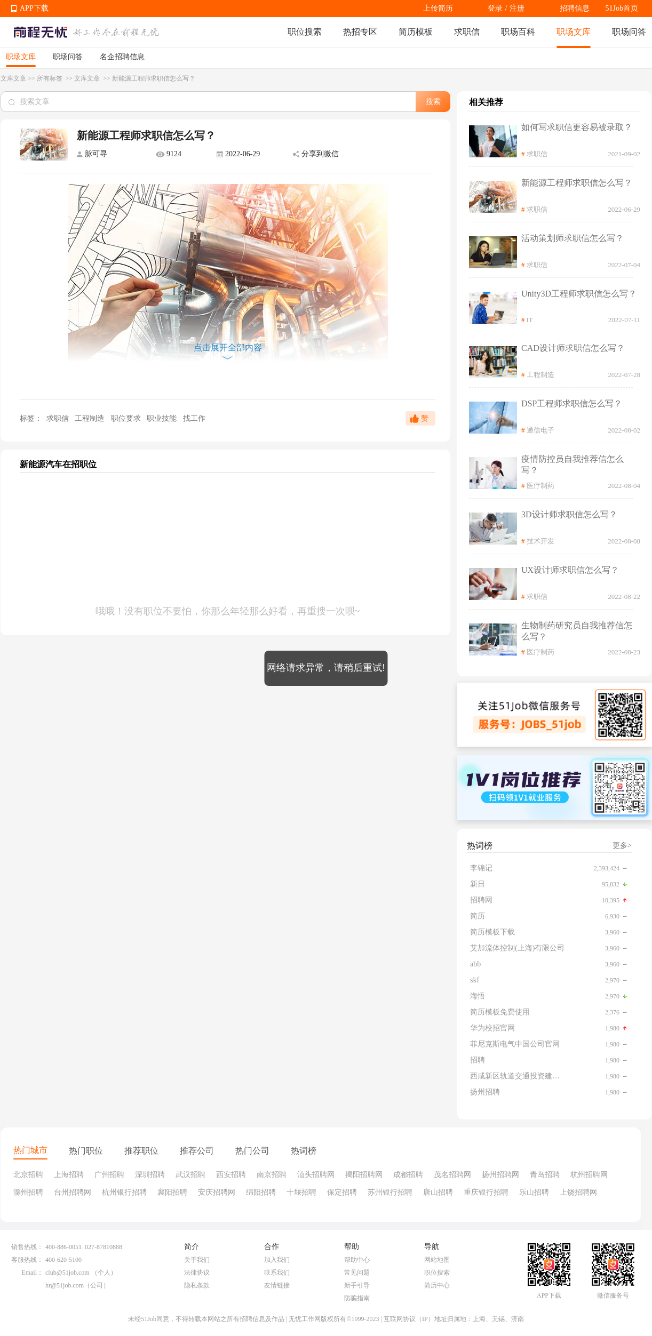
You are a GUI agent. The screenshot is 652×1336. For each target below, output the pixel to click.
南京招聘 (272, 1175)
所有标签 (50, 78)
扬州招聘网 (500, 1175)
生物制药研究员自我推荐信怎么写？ (576, 631)
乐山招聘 (534, 1192)
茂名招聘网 (452, 1175)
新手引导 (357, 1285)
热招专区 (360, 31)
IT (530, 320)
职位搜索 (305, 31)
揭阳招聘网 (364, 1175)
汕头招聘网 (316, 1175)
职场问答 (629, 31)
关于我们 (197, 1259)
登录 (495, 8)
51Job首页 (622, 8)
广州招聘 (109, 1175)
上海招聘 (69, 1175)
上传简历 (438, 8)
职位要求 (127, 418)
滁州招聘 (28, 1192)
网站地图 (437, 1259)
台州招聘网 (72, 1192)
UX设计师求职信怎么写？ (570, 569)
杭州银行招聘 (124, 1192)
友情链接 (277, 1285)
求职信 (467, 31)
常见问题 (357, 1272)
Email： (32, 1272)
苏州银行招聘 (390, 1192)
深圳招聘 (150, 1175)
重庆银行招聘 (486, 1192)
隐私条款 (197, 1285)
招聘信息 (575, 8)
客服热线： (27, 1259)
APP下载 (34, 8)
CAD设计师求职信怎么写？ (573, 348)
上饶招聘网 (578, 1192)
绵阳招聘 (261, 1192)
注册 (517, 8)
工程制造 (91, 418)
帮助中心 (357, 1259)
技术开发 (540, 541)
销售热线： (27, 1247)
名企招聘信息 (122, 57)
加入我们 (277, 1259)
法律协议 (197, 1272)
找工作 (194, 418)
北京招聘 (28, 1175)
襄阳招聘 (172, 1192)
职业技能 (163, 418)
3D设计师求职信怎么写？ (569, 514)
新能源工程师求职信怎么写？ (576, 182)
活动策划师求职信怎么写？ (572, 238)
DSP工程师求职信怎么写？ (571, 403)
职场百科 (518, 31)
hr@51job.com (64, 1285)
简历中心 (437, 1285)
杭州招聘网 (589, 1175)
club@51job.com (67, 1272)
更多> (622, 846)
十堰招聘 (301, 1192)
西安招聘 (231, 1175)
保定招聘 (342, 1192)
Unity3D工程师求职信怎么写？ (579, 293)
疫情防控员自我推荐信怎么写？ (572, 464)
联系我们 (277, 1272)
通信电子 (540, 430)
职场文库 (573, 31)
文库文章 (13, 78)
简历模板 (416, 31)
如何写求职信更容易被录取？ (576, 127)
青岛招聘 (545, 1175)
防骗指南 (357, 1298)
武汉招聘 (190, 1175)
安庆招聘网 (216, 1192)
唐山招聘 (438, 1192)
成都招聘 (408, 1175)
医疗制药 (540, 486)
